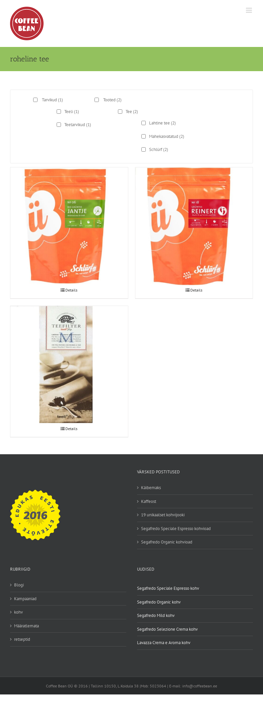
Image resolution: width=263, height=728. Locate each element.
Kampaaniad (25, 599)
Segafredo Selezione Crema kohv (167, 629)
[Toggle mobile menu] (249, 10)
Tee (132, 111)
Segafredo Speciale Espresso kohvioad (176, 528)
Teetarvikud (77, 124)
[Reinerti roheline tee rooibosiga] (194, 206)
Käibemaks (151, 487)
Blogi (19, 585)
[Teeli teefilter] (69, 345)
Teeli (71, 111)
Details (71, 290)
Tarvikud (52, 100)
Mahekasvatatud (166, 136)
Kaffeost (148, 501)
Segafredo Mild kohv (156, 615)
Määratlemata (26, 626)
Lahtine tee (162, 123)
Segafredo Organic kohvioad (166, 542)
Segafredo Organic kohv (159, 602)
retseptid (22, 639)
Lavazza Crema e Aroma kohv (163, 642)
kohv (18, 612)
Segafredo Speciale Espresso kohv (168, 588)
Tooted (112, 100)
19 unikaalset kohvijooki (163, 515)
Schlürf (158, 149)
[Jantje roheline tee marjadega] (69, 206)
